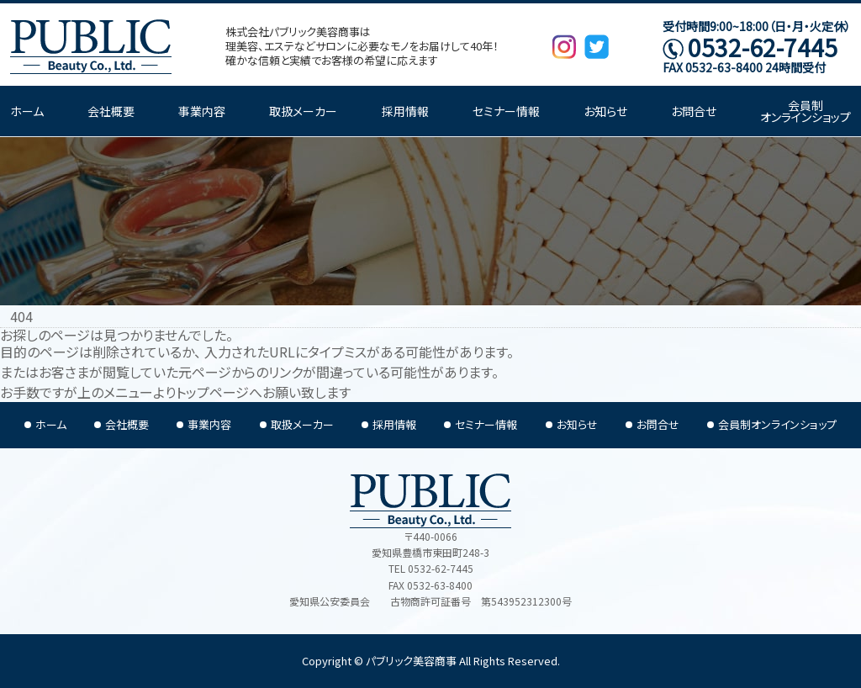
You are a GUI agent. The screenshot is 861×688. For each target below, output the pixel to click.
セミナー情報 (506, 111)
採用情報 (405, 111)
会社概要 (111, 111)
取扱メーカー (303, 111)
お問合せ (693, 111)
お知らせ (605, 111)
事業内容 (201, 111)
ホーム (27, 111)
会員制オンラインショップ (805, 111)
